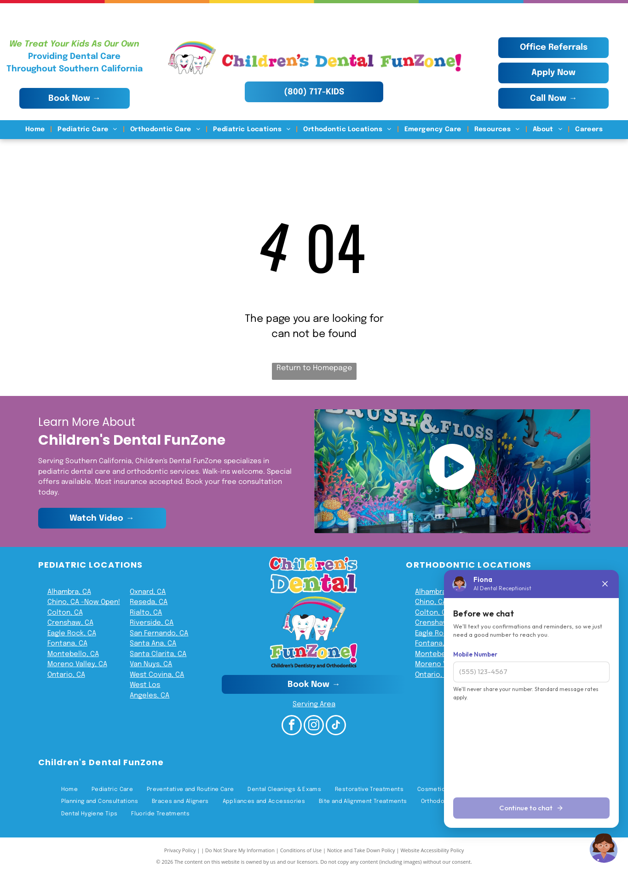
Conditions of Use (301, 850)
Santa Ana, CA (153, 643)
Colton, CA (65, 612)
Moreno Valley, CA (77, 664)
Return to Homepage (314, 368)
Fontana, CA (67, 643)
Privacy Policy (180, 850)
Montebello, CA (73, 654)
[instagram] (314, 726)
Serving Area (314, 704)
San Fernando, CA (159, 633)
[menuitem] (36, 129)
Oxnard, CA (148, 592)
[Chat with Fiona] (604, 848)
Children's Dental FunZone (101, 762)
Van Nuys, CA (151, 664)
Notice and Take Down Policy (361, 850)
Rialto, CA (146, 612)
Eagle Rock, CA (71, 633)
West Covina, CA (157, 675)
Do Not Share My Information (240, 850)
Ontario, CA (66, 675)
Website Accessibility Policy (432, 850)
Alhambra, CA (69, 592)
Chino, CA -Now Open (82, 602)
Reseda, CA (148, 602)
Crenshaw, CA (70, 623)
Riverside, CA (151, 623)
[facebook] (292, 726)
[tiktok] (336, 726)
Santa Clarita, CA (158, 654)
